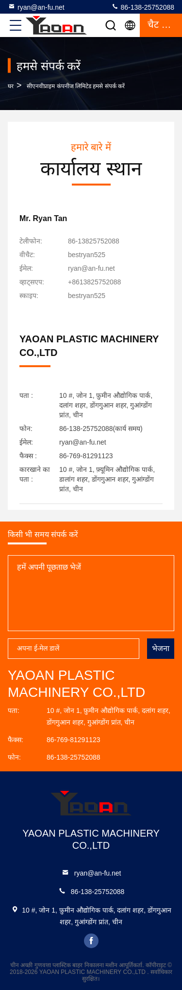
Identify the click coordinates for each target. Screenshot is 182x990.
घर (11, 86)
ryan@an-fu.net (36, 6)
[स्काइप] (86, 295)
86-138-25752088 (142, 6)
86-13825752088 (93, 241)
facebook (91, 941)
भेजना (160, 648)
